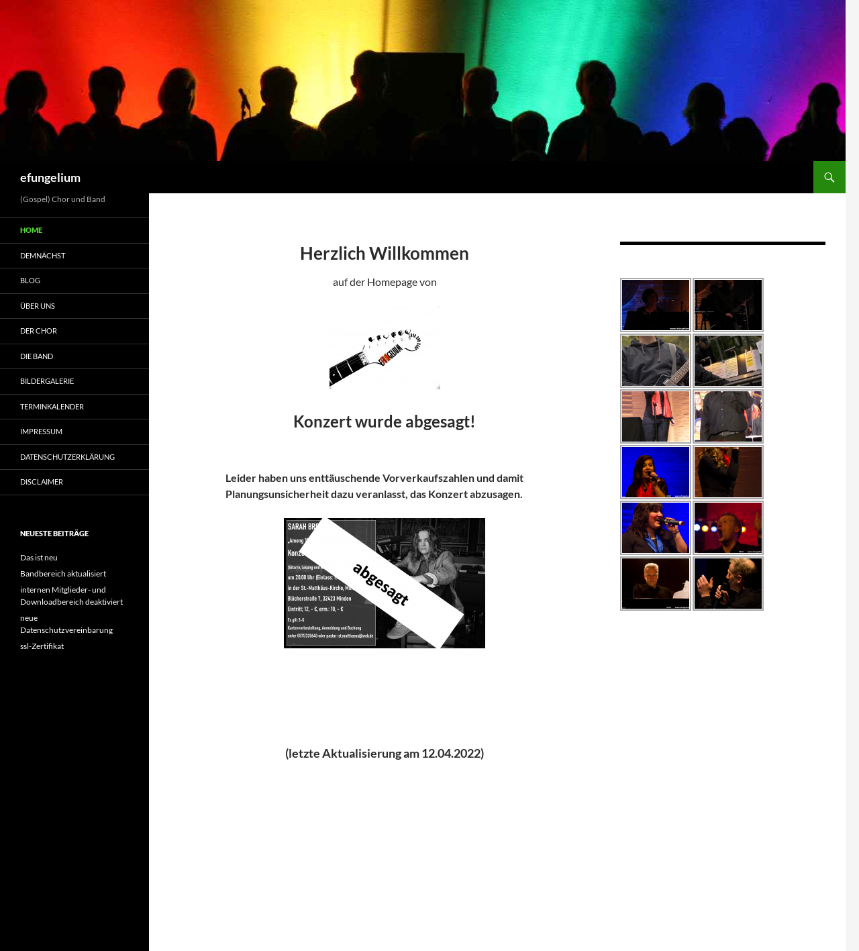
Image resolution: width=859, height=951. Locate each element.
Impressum (41, 431)
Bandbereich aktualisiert (63, 573)
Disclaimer (41, 481)
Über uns (37, 305)
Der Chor (38, 330)
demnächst (42, 255)
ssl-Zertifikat (42, 646)
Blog (30, 280)
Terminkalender (52, 406)
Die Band (36, 356)
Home (31, 230)
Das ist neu (39, 557)
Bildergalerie (47, 381)
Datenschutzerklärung (67, 456)
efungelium (50, 177)
